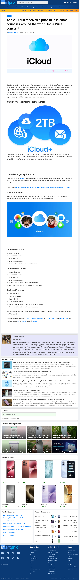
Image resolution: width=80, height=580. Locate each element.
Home (29, 10)
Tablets (28, 7)
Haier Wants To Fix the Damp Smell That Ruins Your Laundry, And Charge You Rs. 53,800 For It (41, 362)
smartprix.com (63, 319)
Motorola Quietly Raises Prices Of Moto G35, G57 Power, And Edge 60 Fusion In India (38, 399)
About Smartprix (72, 550)
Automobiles (69, 10)
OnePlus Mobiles (52, 560)
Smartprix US (4, 564)
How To (16, 7)
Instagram (40, 319)
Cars (31, 554)
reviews (23, 321)
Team (69, 552)
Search (23, 11)
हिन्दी (76, 10)
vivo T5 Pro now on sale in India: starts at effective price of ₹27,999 (63, 451)
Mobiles (22, 7)
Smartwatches (33, 558)
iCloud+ (22, 178)
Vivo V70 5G (25, 480)
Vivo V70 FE (44, 504)
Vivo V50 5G (5, 480)
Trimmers (32, 571)
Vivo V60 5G (5, 504)
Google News (51, 319)
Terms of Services (73, 578)
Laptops (34, 7)
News (3, 7)
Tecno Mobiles (51, 571)
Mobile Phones (34, 550)
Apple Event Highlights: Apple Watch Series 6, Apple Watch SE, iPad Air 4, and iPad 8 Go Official (42, 381)
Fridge (31, 567)
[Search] (31, 2)
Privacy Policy (62, 578)
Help (69, 560)
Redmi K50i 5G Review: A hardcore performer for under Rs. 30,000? (38, 451)
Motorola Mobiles (52, 558)
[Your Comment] (29, 414)
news (18, 321)
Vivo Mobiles (51, 556)
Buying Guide (48, 10)
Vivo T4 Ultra (63, 504)
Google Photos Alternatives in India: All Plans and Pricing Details (32, 372)
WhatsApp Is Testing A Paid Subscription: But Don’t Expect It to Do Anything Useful (13, 437)
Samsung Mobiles (52, 550)
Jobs (69, 556)
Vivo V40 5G (44, 480)
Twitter (27, 319)
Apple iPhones (51, 565)
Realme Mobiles (52, 554)
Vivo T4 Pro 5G (25, 504)
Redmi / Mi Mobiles (53, 552)
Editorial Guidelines (73, 554)
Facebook (33, 319)
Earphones (32, 556)
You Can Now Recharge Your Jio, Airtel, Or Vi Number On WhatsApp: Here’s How (13, 451)
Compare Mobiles (72, 567)
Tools (69, 562)
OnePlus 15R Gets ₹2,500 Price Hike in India (26, 390)
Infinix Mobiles (51, 567)
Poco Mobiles (51, 569)
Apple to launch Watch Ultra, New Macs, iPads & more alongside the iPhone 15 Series (42, 187)
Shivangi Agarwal (18, 336)
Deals (31, 573)
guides (34, 321)
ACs (31, 565)
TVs (39, 7)
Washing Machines (35, 569)
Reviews (9, 7)
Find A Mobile (71, 565)
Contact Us (70, 558)
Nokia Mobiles (51, 573)
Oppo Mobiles (51, 562)
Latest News (71, 569)
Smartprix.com (14, 578)
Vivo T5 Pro (63, 480)
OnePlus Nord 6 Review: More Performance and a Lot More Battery (64, 437)
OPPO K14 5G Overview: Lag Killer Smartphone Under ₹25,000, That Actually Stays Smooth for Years (38, 437)
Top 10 (56, 10)
